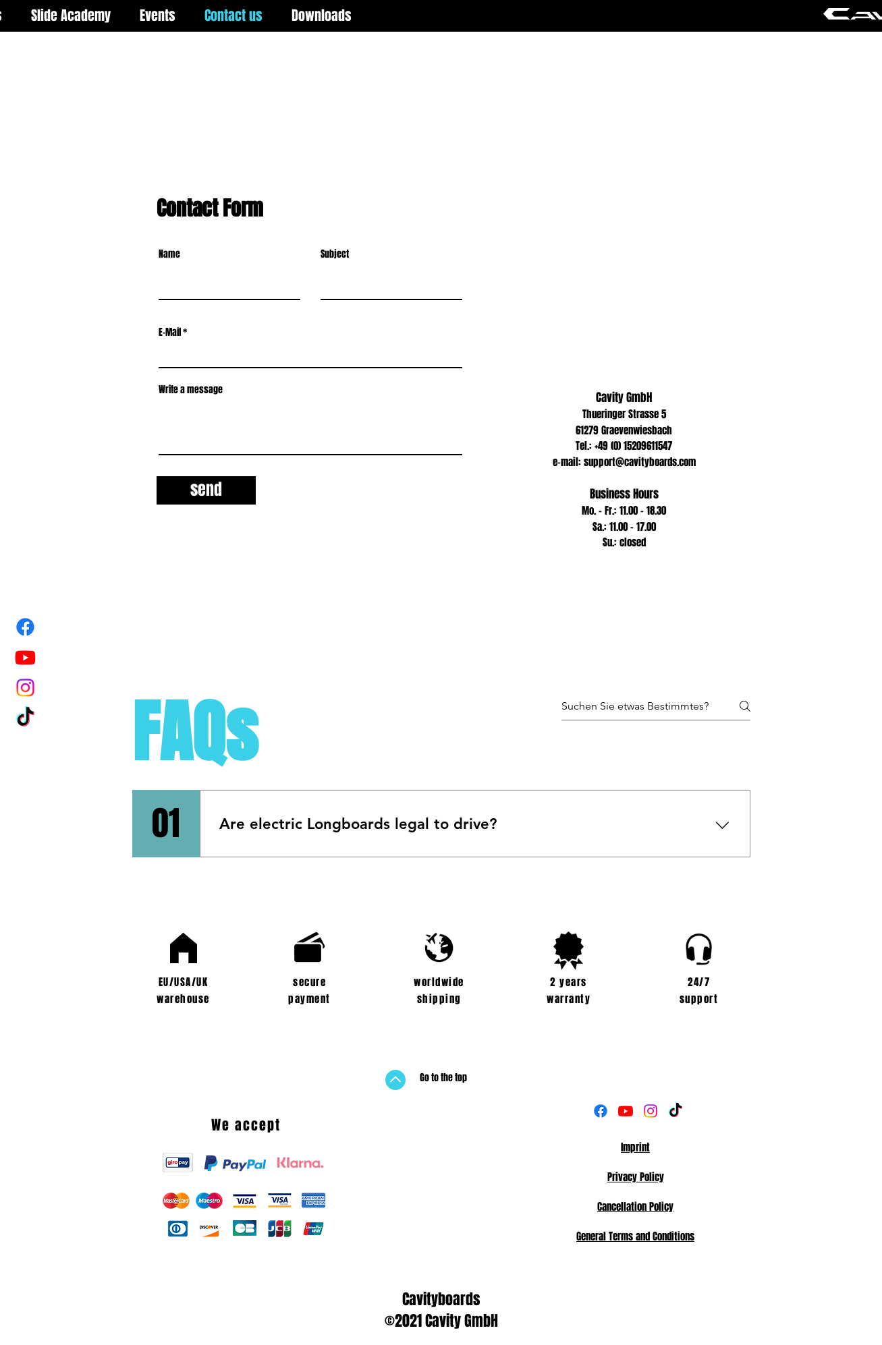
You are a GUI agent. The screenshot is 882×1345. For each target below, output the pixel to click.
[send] (206, 490)
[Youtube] (25, 657)
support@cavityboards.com (640, 462)
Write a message (191, 390)
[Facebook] (25, 627)
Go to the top (443, 1077)
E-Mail (170, 332)
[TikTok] (675, 1111)
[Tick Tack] (25, 718)
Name (169, 254)
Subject (335, 254)
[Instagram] (25, 687)
